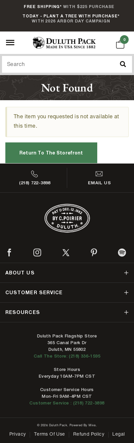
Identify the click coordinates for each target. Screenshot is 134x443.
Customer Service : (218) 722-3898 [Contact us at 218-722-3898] (66, 402)
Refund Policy (88, 434)
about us (20, 272)
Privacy (17, 434)
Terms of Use (49, 434)
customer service (33, 292)
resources (22, 312)
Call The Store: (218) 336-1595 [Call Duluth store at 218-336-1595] (67, 356)
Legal (118, 434)
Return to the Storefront (51, 152)
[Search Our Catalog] (67, 64)
